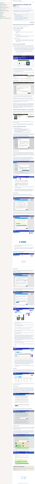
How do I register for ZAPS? (18, 15)
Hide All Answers (32, 22)
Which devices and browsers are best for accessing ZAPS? (21, 14)
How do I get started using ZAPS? (19, 16)
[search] (25, 2)
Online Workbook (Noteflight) (5, 10)
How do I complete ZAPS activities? (19, 19)
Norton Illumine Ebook (4, 4)
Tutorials (2, 13)
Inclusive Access (3, 16)
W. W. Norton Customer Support (26, 124)
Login (33, 2)
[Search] (31, 2)
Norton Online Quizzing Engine (5, 7)
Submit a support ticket (20, 468)
